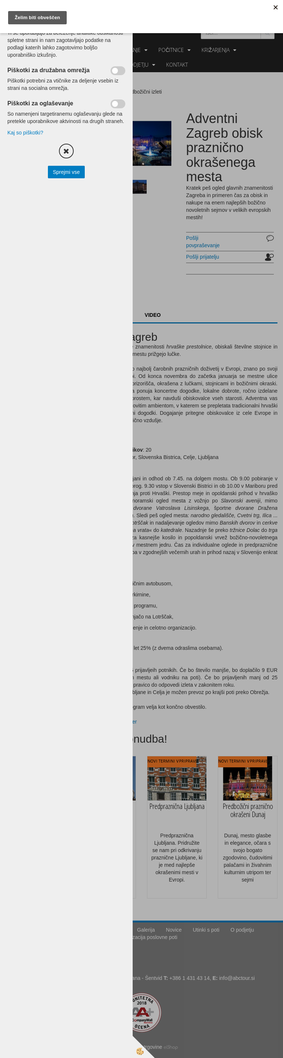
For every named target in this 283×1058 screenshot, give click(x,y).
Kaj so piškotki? (25, 133)
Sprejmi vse (66, 172)
